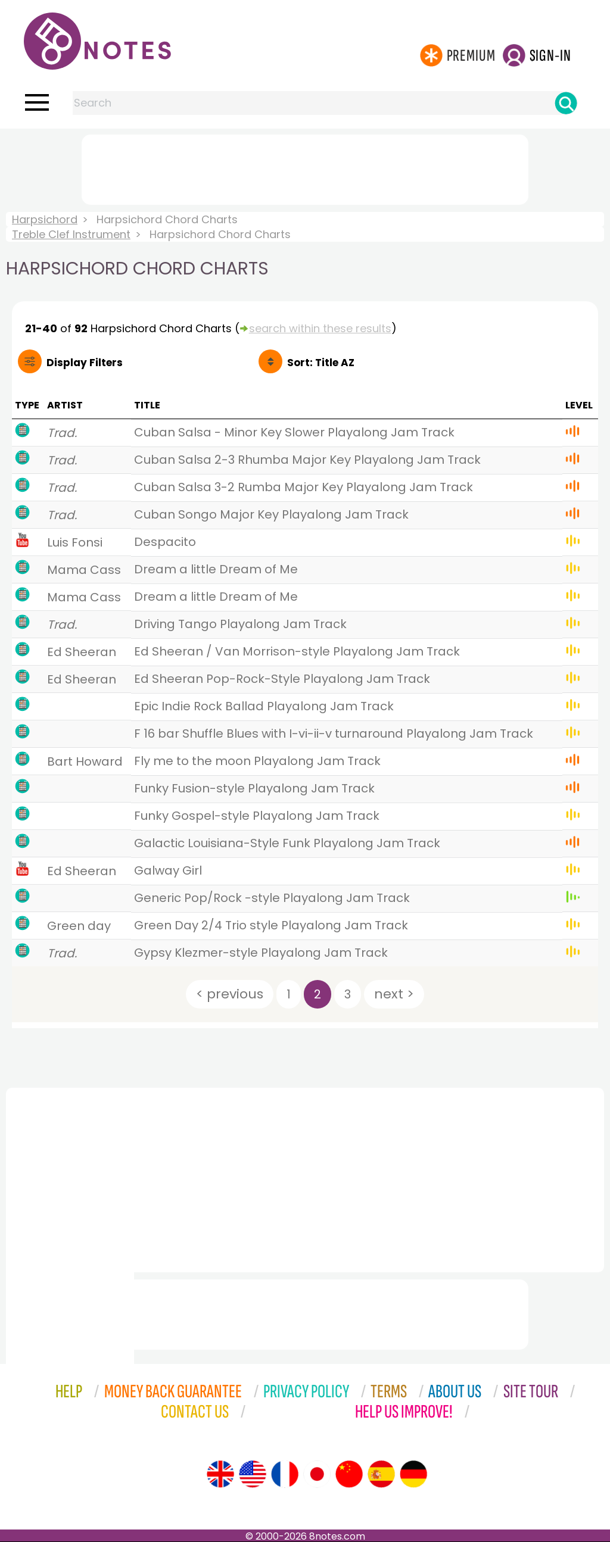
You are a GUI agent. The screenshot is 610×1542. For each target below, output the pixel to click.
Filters (84, 362)
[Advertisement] (305, 167)
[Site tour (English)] (220, 1474)
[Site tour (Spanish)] (381, 1474)
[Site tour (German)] (413, 1474)
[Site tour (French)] (285, 1474)
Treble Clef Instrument (71, 234)
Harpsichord (44, 219)
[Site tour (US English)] (252, 1474)
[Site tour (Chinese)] (349, 1474)
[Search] (566, 103)
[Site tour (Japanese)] (317, 1474)
